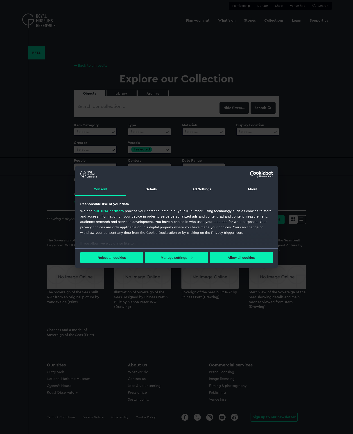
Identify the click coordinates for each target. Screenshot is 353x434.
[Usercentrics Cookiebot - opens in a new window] (253, 174)
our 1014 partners (109, 211)
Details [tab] (151, 189)
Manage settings (177, 257)
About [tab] (253, 189)
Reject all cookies (112, 257)
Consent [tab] (100, 189)
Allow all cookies (241, 257)
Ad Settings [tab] (201, 189)
